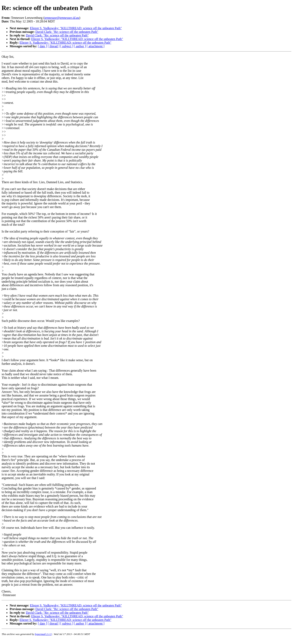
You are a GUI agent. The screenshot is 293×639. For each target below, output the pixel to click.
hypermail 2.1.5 (43, 634)
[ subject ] (66, 46)
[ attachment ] (95, 46)
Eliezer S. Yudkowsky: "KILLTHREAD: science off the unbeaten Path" (76, 28)
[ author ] (80, 46)
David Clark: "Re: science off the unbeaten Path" (66, 31)
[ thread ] (54, 46)
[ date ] (42, 46)
